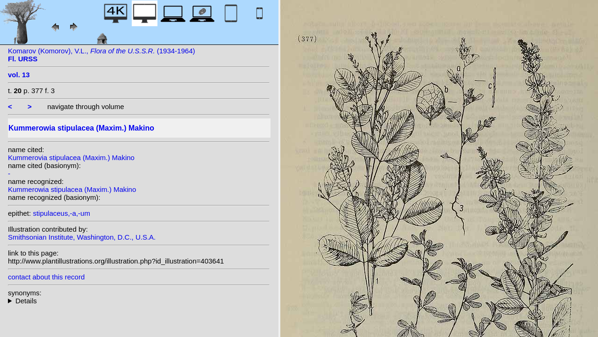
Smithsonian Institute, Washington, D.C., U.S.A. (82, 237)
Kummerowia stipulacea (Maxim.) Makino (72, 189)
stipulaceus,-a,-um (61, 213)
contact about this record (46, 277)
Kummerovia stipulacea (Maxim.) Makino (71, 157)
